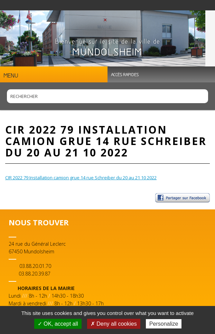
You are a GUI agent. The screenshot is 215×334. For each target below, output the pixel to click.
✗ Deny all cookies (114, 324)
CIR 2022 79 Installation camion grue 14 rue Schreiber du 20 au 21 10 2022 (81, 177)
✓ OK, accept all (58, 324)
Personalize (163, 324)
